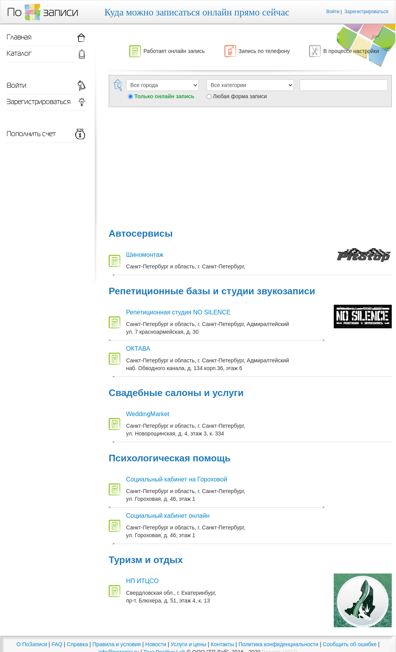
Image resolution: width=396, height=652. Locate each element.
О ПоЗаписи (32, 644)
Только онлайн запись (164, 96)
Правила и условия (116, 644)
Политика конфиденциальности (279, 644)
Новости (155, 644)
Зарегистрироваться (366, 11)
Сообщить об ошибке (350, 644)
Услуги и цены (188, 644)
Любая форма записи (240, 96)
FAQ (56, 644)
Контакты (222, 644)
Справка (77, 644)
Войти (333, 11)
